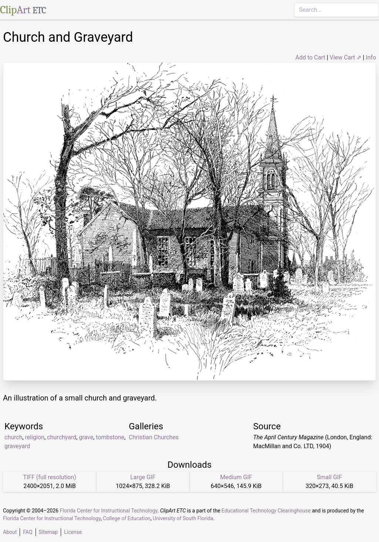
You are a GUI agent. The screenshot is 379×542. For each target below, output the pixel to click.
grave (86, 437)
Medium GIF (236, 477)
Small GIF (329, 477)
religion (34, 437)
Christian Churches (154, 437)
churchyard (61, 437)
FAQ (27, 532)
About (10, 532)
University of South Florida (183, 518)
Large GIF (142, 477)
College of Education (127, 518)
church (13, 437)
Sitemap (48, 532)
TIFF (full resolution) (49, 477)
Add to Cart (310, 57)
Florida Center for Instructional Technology (108, 511)
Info (371, 57)
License (73, 532)
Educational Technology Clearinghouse (266, 511)
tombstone (110, 437)
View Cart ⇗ (346, 57)
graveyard (17, 446)
